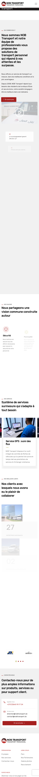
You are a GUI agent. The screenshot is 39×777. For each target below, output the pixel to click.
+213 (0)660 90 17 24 (15, 704)
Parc (22, 754)
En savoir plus (19, 723)
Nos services (6, 758)
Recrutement (26, 765)
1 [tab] (16, 661)
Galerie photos (26, 761)
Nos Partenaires (27, 758)
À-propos (5, 754)
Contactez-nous (8, 761)
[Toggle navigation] (36, 4)
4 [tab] (22, 661)
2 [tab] (18, 661)
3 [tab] (20, 661)
